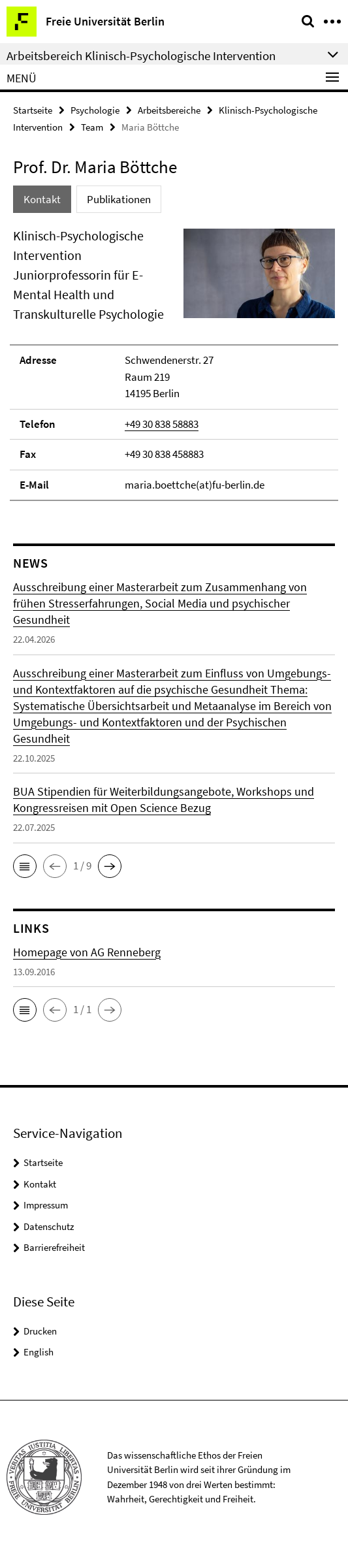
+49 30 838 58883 (161, 424)
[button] (25, 866)
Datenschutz (49, 1226)
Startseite (32, 110)
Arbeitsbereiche (169, 110)
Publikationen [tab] (119, 199)
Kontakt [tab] (42, 199)
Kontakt (40, 1184)
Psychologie (95, 110)
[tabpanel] (174, 363)
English (39, 1352)
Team (92, 127)
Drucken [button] (40, 1331)
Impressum (46, 1205)
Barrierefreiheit (54, 1247)
